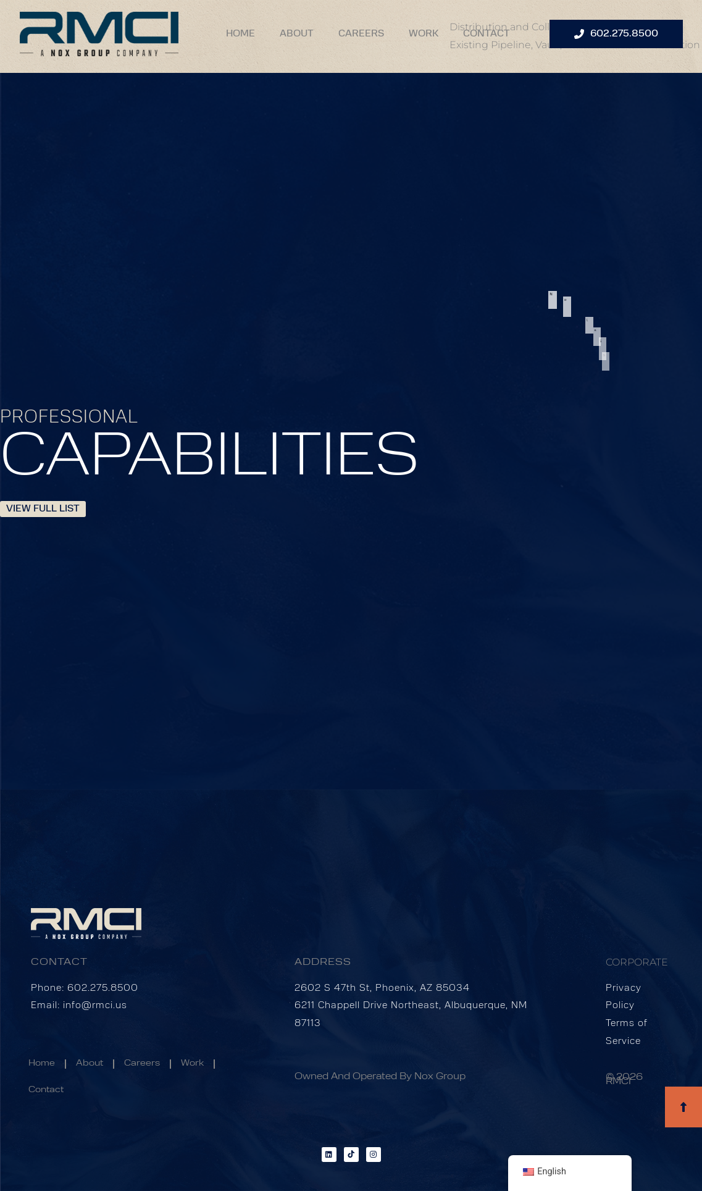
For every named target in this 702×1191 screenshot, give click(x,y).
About (297, 34)
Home (240, 34)
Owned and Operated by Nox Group (380, 1077)
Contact (486, 34)
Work (423, 34)
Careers (361, 34)
